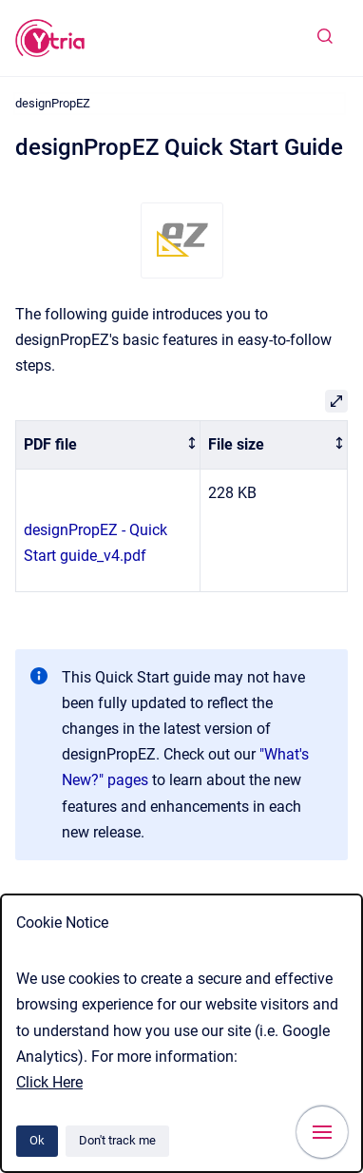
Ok (37, 1140)
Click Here (49, 1082)
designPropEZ (52, 103)
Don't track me (117, 1140)
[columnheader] (108, 445)
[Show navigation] (322, 1132)
